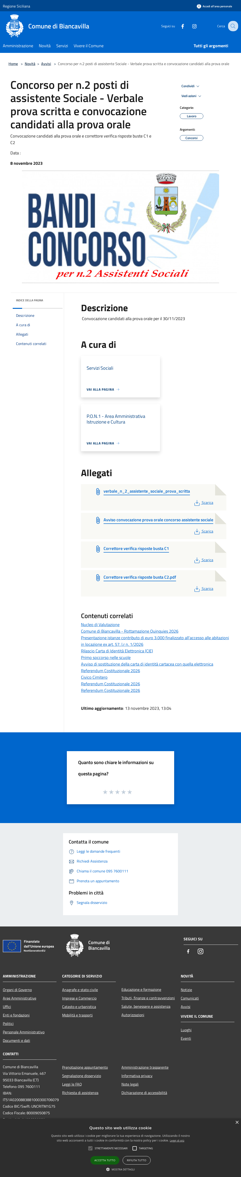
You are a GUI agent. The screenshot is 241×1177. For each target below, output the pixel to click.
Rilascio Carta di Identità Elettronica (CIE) (117, 651)
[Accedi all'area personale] (214, 6)
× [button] (237, 1122)
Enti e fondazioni (16, 1015)
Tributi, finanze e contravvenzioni (148, 998)
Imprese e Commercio (79, 998)
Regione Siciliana (16, 6)
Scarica (203, 502)
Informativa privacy (137, 1076)
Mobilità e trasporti (77, 1015)
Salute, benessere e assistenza (145, 1006)
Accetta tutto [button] (104, 1160)
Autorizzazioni (132, 1015)
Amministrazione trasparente (145, 1067)
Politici (8, 1023)
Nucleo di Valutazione (100, 624)
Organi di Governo (17, 990)
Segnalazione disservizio (81, 1076)
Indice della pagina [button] (29, 300)
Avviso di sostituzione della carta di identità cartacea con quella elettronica (147, 664)
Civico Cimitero (94, 677)
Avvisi (46, 64)
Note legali (130, 1084)
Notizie (186, 990)
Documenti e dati (16, 1040)
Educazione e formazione (141, 989)
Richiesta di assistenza (80, 1092)
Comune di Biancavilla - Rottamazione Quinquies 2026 (129, 631)
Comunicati (190, 998)
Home (13, 64)
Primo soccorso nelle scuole (106, 657)
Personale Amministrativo (23, 1032)
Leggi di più (177, 1140)
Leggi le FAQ (72, 1084)
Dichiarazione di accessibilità (144, 1092)
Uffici (7, 1006)
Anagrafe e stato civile (80, 990)
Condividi (191, 86)
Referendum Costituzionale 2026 (110, 670)
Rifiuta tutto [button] (136, 1160)
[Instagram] (190, 26)
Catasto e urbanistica (79, 1006)
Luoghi (186, 1030)
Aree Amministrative (19, 998)
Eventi (186, 1038)
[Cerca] (232, 26)
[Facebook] (179, 26)
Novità (30, 64)
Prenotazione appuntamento (85, 1067)
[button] (120, 1169)
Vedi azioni (192, 96)
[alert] (120, 1147)
